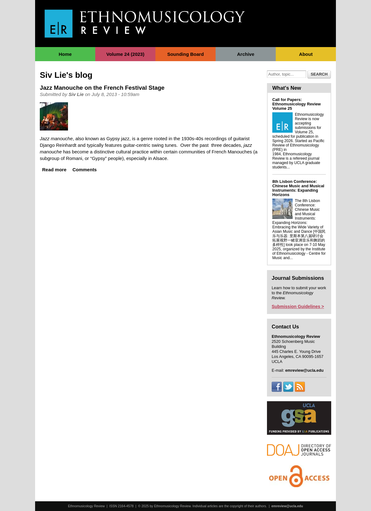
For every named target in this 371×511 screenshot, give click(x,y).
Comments (84, 169)
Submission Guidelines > (298, 306)
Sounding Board (185, 54)
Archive (245, 54)
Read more (54, 169)
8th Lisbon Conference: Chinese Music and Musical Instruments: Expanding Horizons (298, 188)
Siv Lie (76, 94)
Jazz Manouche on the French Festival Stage (102, 87)
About (305, 54)
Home (65, 54)
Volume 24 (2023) (125, 54)
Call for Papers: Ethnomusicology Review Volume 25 (296, 104)
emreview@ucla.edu (287, 506)
